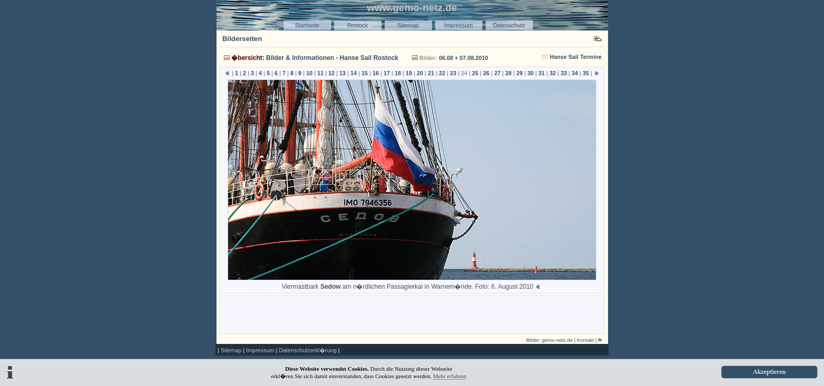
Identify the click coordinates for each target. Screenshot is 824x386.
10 (309, 73)
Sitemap (407, 25)
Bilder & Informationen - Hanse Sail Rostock (332, 58)
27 (497, 73)
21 (431, 73)
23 (453, 73)
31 (542, 73)
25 (475, 73)
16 (376, 73)
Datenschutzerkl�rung (307, 350)
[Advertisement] (412, 314)
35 (586, 73)
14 (354, 73)
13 (342, 73)
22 (442, 73)
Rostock (357, 25)
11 (320, 73)
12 (331, 73)
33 (564, 73)
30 (531, 73)
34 (575, 73)
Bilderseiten (242, 39)
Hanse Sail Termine (576, 57)
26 (486, 73)
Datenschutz (509, 25)
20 (420, 73)
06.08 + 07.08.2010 (463, 58)
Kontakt (585, 340)
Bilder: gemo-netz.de (549, 340)
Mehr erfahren (449, 376)
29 (520, 73)
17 (387, 73)
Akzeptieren (769, 371)
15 (365, 73)
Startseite (307, 25)
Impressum (458, 25)
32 (553, 73)
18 (398, 73)
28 (508, 73)
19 (409, 73)
